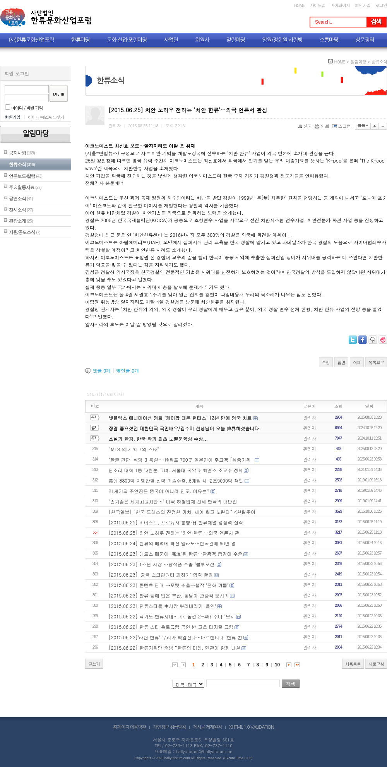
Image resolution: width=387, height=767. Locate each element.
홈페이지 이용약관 (129, 727)
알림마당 (235, 40)
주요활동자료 (25, 187)
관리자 (309, 417)
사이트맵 (317, 5)
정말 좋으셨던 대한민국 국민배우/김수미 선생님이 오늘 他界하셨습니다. (185, 428)
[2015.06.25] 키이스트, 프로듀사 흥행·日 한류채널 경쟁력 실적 (176, 522)
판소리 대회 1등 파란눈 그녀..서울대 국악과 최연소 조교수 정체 (176, 470)
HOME (299, 5)
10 (277, 665)
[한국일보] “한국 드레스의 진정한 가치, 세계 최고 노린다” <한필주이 (182, 511)
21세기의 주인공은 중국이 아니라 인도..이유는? (159, 491)
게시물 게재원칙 (207, 727)
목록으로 (376, 362)
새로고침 (376, 664)
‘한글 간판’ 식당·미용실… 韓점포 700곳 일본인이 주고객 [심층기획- (181, 459)
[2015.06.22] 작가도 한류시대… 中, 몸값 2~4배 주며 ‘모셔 (172, 616)
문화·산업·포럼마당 (127, 40)
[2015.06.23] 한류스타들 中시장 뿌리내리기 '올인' (162, 606)
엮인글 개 (127, 370)
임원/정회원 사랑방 (282, 40)
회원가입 (362, 5)
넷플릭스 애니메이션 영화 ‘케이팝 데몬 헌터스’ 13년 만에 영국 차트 (181, 417)
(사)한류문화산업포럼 (31, 40)
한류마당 (80, 40)
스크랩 (342, 126)
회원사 (202, 40)
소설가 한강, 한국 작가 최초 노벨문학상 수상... (158, 438)
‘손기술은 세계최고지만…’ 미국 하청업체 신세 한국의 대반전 (173, 501)
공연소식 (21, 198)
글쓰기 (94, 664)
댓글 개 (101, 370)
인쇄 (322, 126)
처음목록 (353, 664)
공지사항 (22, 153)
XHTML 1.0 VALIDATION (251, 727)
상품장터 (364, 40)
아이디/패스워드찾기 (46, 117)
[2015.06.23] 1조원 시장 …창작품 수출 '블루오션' (162, 564)
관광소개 (21, 221)
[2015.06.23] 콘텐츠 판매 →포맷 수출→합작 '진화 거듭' (169, 585)
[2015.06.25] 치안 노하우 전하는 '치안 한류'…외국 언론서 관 (174, 532)
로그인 (381, 5)
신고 (305, 126)
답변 (341, 362)
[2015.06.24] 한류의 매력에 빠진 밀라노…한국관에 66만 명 (172, 543)
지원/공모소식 (24, 232)
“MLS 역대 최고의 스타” (134, 449)
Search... (324, 22)
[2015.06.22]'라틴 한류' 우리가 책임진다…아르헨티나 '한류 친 (175, 637)
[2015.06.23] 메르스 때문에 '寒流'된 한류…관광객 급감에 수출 (176, 553)
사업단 (171, 40)
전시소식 (21, 209)
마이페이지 (340, 5)
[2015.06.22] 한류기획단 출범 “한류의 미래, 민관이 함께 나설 (175, 647)
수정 (326, 362)
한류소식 (22, 164)
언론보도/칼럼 (25, 176)
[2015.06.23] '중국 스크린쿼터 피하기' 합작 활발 (161, 574)
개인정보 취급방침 (169, 727)
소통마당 (329, 40)
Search (376, 22)
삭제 (357, 362)
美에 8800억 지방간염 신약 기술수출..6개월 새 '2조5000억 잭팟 (176, 480)
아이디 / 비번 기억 (24, 108)
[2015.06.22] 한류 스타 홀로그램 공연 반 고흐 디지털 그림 (171, 626)
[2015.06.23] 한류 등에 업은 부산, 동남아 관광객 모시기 (169, 595)
